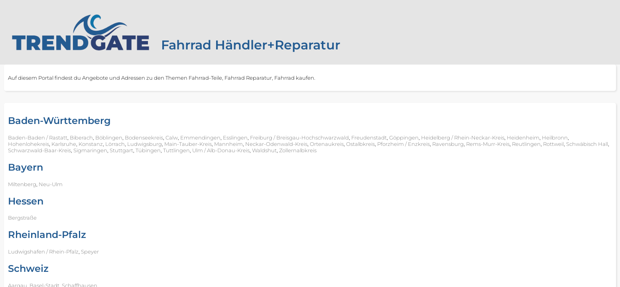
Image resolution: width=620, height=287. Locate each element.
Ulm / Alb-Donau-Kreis (221, 150)
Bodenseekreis (144, 137)
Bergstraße (22, 217)
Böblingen (108, 137)
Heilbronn (555, 137)
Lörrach (115, 144)
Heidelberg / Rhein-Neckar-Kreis (462, 137)
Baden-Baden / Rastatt (37, 137)
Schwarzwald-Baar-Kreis (39, 150)
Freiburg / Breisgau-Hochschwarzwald (299, 137)
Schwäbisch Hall (587, 144)
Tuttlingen (176, 150)
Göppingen (404, 137)
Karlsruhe (63, 144)
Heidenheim (523, 137)
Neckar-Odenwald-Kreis (276, 144)
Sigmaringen (90, 150)
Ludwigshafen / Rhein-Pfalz (43, 251)
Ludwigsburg (144, 144)
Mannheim (228, 144)
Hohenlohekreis (28, 144)
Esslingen (235, 137)
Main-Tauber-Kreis (188, 144)
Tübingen (148, 150)
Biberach (81, 137)
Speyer (90, 251)
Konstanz (91, 144)
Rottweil (553, 144)
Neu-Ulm (51, 184)
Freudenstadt (369, 137)
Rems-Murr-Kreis (488, 144)
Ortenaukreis (327, 144)
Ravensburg (448, 144)
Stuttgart (121, 150)
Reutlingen (526, 144)
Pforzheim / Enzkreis (403, 144)
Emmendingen (200, 137)
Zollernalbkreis (298, 150)
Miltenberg (22, 184)
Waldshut (264, 150)
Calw (171, 137)
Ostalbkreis (360, 144)
